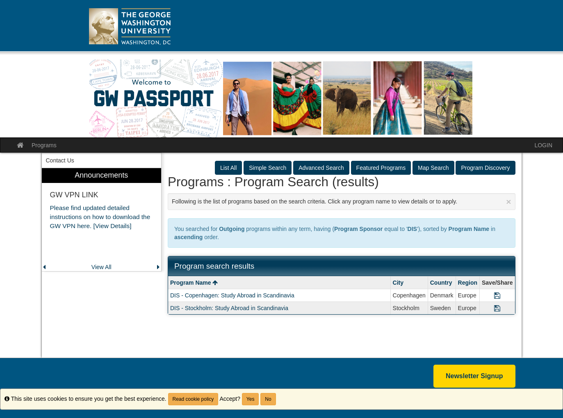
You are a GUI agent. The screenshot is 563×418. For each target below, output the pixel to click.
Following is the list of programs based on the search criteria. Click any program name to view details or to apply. (341, 201)
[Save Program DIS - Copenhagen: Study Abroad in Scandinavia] (497, 295)
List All (228, 167)
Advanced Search (321, 167)
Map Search (433, 167)
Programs (44, 145)
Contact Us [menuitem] (60, 160)
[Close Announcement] (508, 201)
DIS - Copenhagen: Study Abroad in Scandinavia (232, 295)
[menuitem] (102, 219)
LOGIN (543, 145)
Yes (250, 399)
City (398, 282)
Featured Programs (381, 167)
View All (101, 267)
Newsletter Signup (474, 375)
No (268, 399)
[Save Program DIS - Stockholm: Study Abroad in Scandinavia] (497, 308)
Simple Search (267, 167)
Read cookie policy (193, 399)
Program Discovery (485, 167)
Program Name (194, 282)
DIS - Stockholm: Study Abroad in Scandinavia (229, 308)
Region (467, 282)
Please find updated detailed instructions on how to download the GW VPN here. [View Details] (100, 216)
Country (441, 282)
